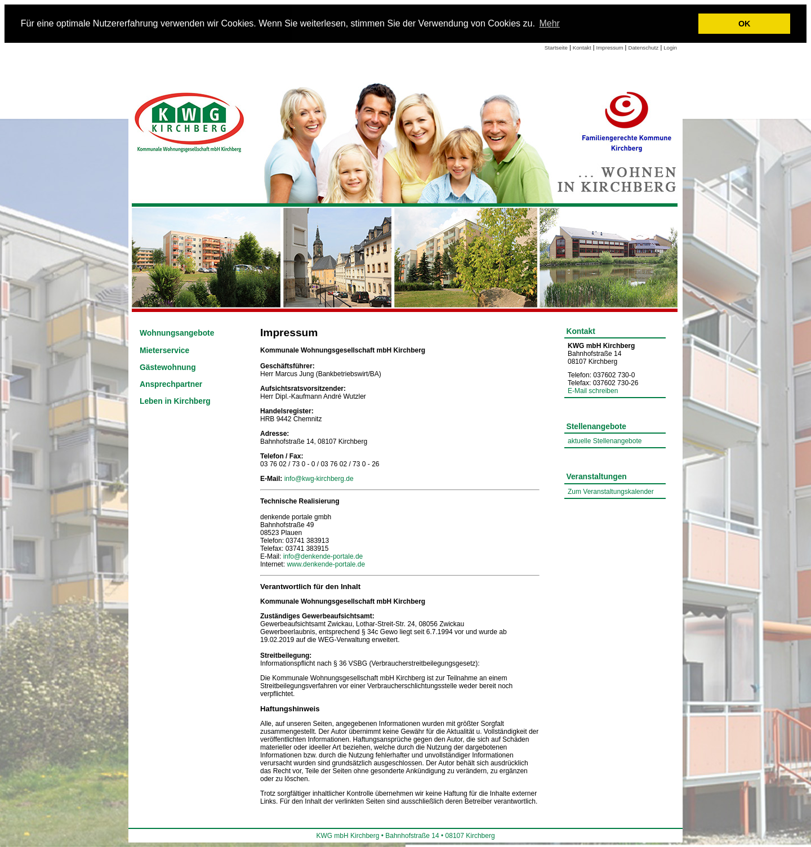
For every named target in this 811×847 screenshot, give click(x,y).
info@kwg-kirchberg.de (319, 479)
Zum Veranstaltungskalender (611, 492)
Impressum (609, 47)
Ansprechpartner (171, 384)
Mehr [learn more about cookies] (549, 23)
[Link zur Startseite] (190, 121)
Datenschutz (643, 47)
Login (670, 47)
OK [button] (744, 23)
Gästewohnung (168, 367)
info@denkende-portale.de (323, 556)
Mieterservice (164, 350)
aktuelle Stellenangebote (604, 441)
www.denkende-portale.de (326, 564)
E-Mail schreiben (593, 391)
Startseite (556, 47)
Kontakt (582, 47)
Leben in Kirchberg (175, 401)
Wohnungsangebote (177, 333)
